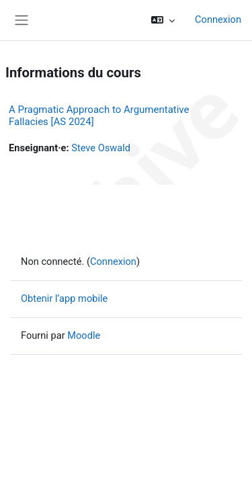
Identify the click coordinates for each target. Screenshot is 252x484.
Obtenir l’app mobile (64, 298)
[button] (162, 20)
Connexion (218, 19)
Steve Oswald (100, 148)
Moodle (83, 335)
